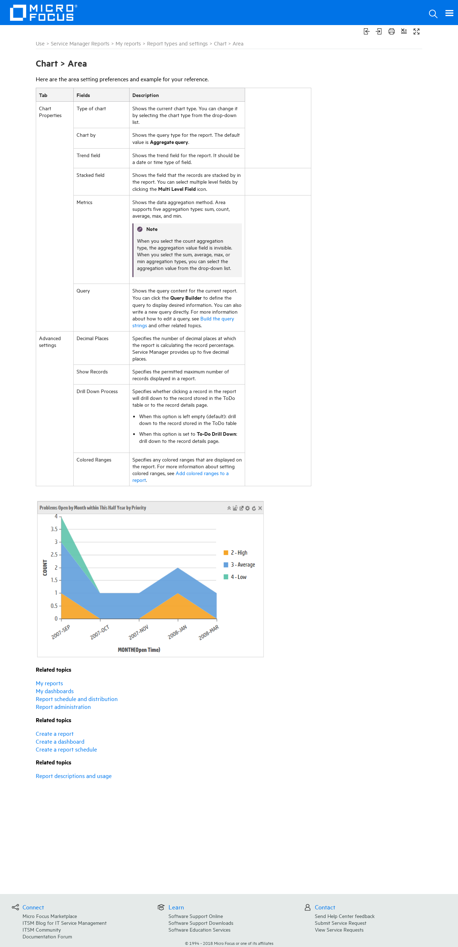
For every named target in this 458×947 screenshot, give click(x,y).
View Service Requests (339, 929)
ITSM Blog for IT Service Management (65, 922)
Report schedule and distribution (77, 698)
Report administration (63, 706)
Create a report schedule (66, 749)
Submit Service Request (340, 922)
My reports (128, 43)
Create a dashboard (60, 741)
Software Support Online (196, 915)
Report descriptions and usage (74, 775)
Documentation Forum (47, 936)
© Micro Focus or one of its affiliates (229, 943)
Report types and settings (177, 43)
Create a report (55, 733)
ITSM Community (42, 929)
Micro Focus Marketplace (50, 915)
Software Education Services (199, 929)
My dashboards (55, 691)
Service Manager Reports (80, 43)
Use (40, 43)
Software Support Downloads (201, 922)
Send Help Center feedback (345, 915)
